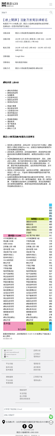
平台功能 (9, 364)
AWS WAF (9, 350)
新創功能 (37, 370)
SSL (7, 356)
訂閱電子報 (38, 377)
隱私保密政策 (25, 399)
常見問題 (23, 393)
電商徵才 (37, 356)
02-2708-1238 (29, 430)
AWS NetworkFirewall (12, 352)
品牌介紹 (37, 350)
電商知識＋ (38, 380)
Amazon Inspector (11, 354)
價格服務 (9, 377)
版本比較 (9, 367)
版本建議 (9, 370)
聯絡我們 (23, 390)
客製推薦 (9, 383)
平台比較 (9, 380)
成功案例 (37, 367)
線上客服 (23, 396)
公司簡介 (37, 354)
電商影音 (37, 364)
